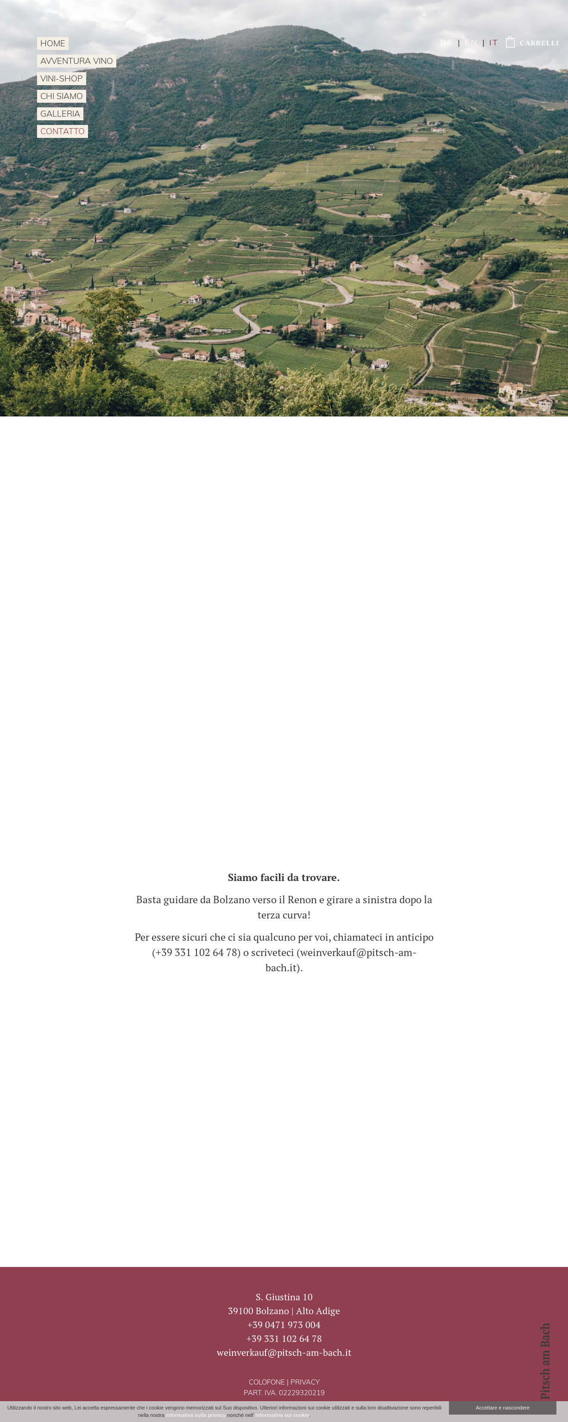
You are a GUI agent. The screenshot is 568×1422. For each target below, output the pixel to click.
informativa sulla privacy (196, 1415)
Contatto (62, 132)
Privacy (305, 1382)
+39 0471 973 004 (284, 1324)
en (471, 43)
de (446, 43)
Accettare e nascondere (503, 1407)
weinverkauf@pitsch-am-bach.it (284, 1352)
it (494, 43)
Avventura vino (76, 61)
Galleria (60, 114)
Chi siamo (61, 97)
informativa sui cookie (282, 1415)
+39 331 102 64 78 (284, 1338)
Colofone (267, 1382)
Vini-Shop (61, 79)
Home (52, 44)
